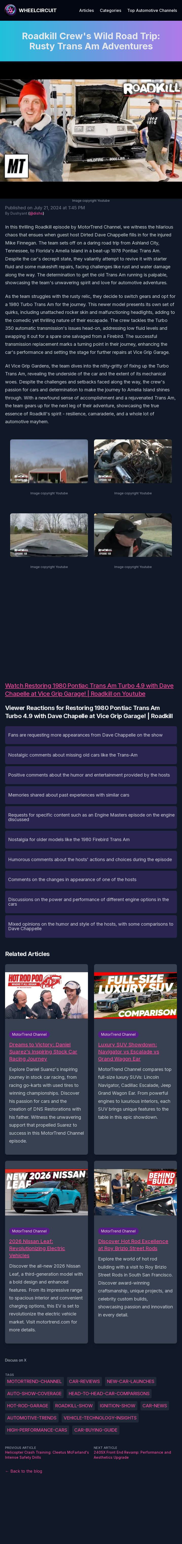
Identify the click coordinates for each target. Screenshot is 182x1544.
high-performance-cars (37, 1430)
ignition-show (117, 1405)
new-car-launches (130, 1381)
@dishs (36, 213)
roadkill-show (74, 1405)
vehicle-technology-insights (100, 1417)
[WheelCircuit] (30, 10)
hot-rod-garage (27, 1405)
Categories (110, 10)
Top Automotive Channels (152, 10)
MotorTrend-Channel (34, 1381)
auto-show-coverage (34, 1393)
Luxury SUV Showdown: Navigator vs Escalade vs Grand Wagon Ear (128, 1052)
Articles (86, 10)
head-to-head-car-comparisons (109, 1393)
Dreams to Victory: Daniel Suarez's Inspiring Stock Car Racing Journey (43, 1052)
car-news (154, 1405)
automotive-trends (32, 1417)
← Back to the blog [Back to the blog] (23, 1471)
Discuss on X (16, 1360)
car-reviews (84, 1381)
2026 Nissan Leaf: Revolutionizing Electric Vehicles (37, 1248)
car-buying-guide (95, 1430)
